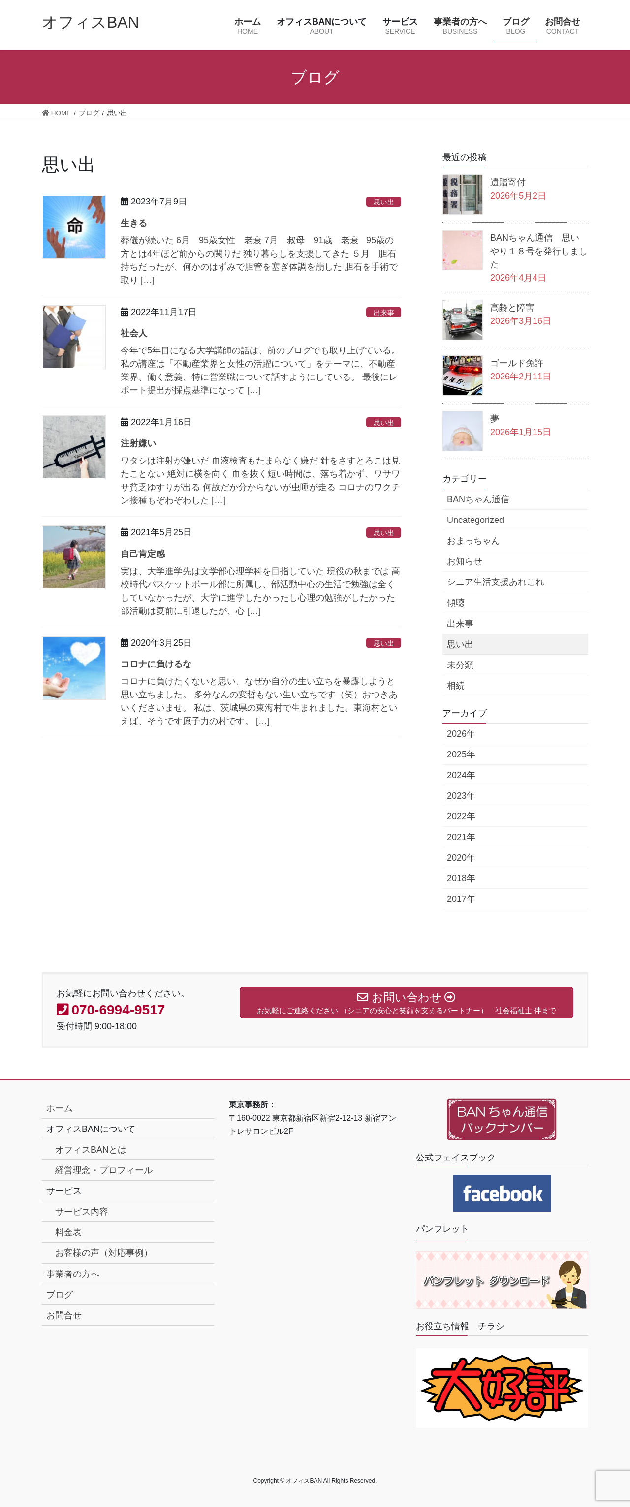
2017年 (461, 899)
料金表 (68, 1232)
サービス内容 (81, 1212)
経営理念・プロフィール (104, 1170)
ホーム (59, 1108)
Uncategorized (475, 520)
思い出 (384, 202)
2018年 (461, 878)
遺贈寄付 (508, 182)
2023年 (461, 796)
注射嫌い (138, 443)
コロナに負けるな (156, 664)
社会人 (134, 333)
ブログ (59, 1295)
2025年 (461, 754)
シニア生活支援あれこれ (495, 582)
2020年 (461, 858)
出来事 (384, 313)
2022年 (461, 816)
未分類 (460, 665)
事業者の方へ (72, 1274)
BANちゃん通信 (478, 499)
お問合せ (64, 1315)
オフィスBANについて (90, 1129)
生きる (134, 223)
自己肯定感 (143, 554)
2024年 (461, 775)
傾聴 (456, 603)
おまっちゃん (473, 541)
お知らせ (464, 561)
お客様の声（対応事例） (104, 1253)
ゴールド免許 (516, 363)
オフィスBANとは (90, 1150)
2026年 (461, 734)
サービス (64, 1191)
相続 (456, 686)
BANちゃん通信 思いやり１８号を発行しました (539, 251)
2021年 (461, 837)
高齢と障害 (512, 308)
